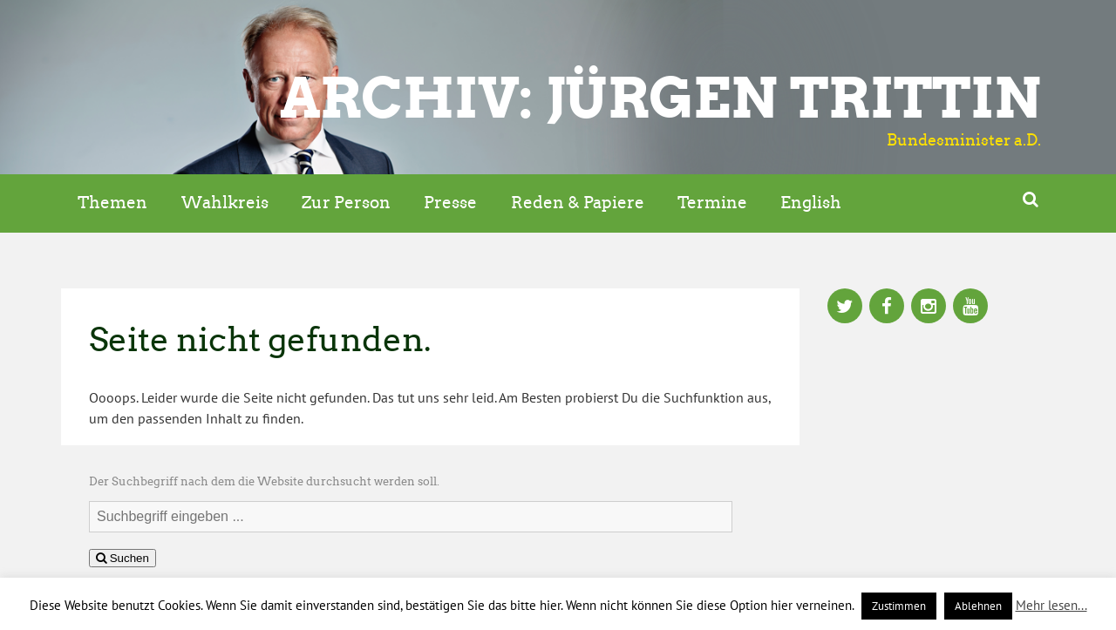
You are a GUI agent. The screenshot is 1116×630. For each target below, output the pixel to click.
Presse (450, 203)
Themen (112, 203)
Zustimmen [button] (899, 606)
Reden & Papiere (577, 203)
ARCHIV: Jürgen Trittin (660, 98)
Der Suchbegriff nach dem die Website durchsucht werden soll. (264, 481)
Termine (712, 203)
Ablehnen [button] (978, 606)
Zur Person (346, 203)
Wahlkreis (225, 203)
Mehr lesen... (1051, 605)
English (810, 203)
